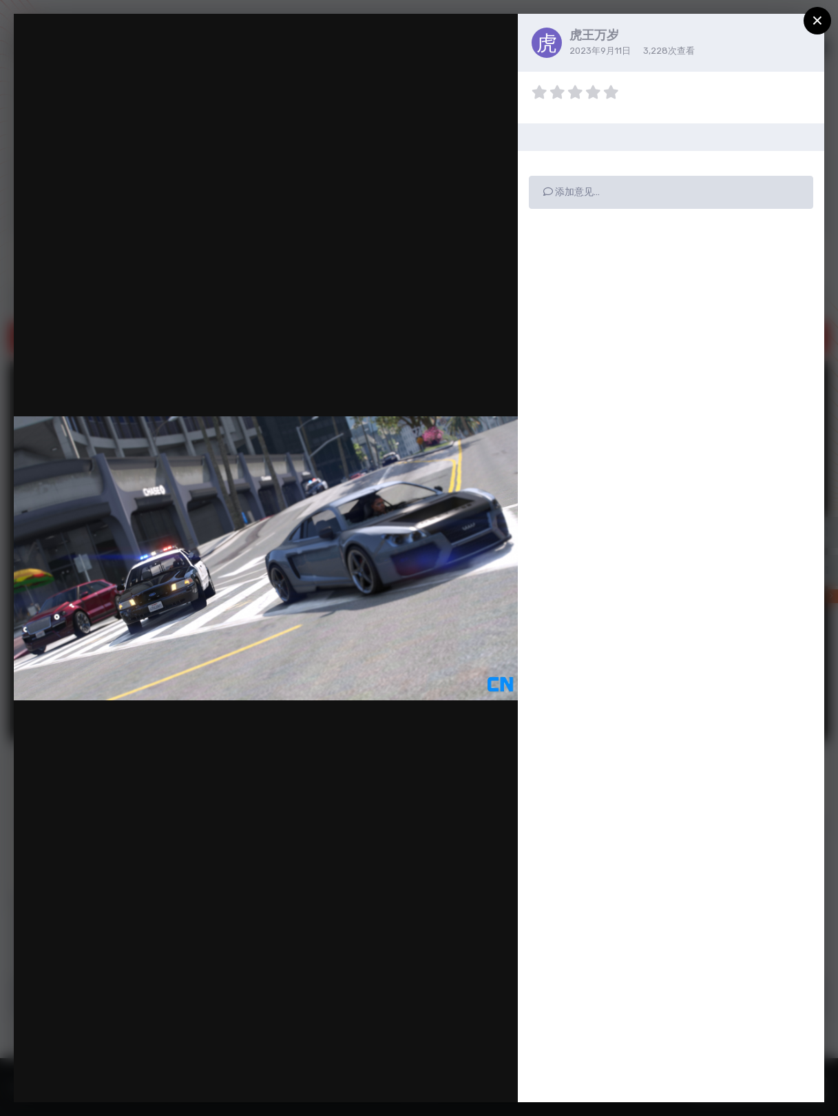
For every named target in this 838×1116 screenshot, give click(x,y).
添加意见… (571, 192)
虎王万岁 (594, 35)
